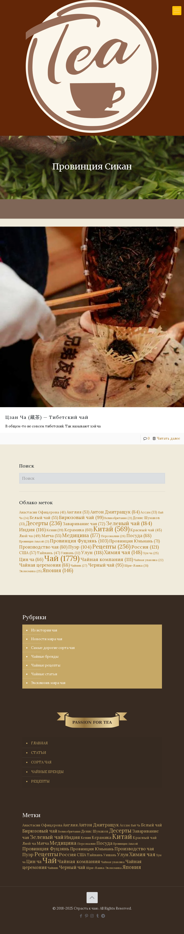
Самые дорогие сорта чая (53, 648)
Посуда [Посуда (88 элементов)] (138, 535)
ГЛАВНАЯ (39, 743)
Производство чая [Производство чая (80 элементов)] (43, 547)
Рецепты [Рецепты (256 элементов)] (111, 546)
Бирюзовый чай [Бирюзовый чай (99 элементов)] (81, 517)
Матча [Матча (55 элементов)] (51, 535)
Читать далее (168, 438)
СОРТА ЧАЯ (41, 762)
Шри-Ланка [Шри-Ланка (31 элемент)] (136, 565)
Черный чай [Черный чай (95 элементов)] (105, 565)
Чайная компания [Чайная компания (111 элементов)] (106, 559)
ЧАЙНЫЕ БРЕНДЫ (47, 772)
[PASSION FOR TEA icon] (103, 915)
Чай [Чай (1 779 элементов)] (62, 558)
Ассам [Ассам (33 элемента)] (148, 512)
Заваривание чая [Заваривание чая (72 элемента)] (84, 523)
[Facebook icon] (81, 915)
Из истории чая (44, 630)
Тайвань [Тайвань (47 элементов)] (48, 552)
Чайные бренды (44, 656)
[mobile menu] (176, 10)
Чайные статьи (44, 674)
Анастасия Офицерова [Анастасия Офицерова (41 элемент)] (42, 512)
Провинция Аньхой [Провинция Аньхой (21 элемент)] (34, 541)
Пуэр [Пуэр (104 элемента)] (79, 547)
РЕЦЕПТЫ (40, 781)
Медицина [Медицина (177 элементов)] (81, 535)
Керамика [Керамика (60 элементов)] (78, 529)
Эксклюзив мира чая (48, 683)
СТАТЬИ (38, 752)
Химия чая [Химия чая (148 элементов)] (123, 552)
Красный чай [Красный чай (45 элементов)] (146, 530)
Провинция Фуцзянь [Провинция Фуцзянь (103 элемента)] (79, 541)
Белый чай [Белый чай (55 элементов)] (43, 517)
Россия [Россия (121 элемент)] (145, 547)
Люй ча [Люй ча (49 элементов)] (30, 535)
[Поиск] (92, 478)
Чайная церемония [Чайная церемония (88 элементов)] (44, 565)
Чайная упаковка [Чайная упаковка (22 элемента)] (148, 560)
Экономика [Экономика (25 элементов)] (30, 571)
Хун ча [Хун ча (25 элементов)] (151, 553)
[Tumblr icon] (98, 915)
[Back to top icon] (92, 897)
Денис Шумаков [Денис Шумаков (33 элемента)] (94, 831)
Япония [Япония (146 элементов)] (57, 570)
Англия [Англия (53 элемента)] (78, 512)
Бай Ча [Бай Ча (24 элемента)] (135, 825)
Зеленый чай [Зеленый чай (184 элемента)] (129, 523)
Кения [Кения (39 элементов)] (54, 530)
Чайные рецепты (45, 665)
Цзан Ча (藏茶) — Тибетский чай (46, 417)
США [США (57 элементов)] (27, 552)
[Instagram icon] (92, 915)
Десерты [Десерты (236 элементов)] (44, 523)
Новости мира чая (46, 639)
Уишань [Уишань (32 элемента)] (110, 855)
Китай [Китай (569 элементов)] (111, 529)
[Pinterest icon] (86, 915)
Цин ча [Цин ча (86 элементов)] (31, 559)
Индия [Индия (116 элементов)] (32, 530)
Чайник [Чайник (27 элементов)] (79, 565)
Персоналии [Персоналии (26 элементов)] (113, 536)
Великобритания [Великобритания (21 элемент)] (118, 518)
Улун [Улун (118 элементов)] (92, 552)
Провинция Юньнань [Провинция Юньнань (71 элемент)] (134, 541)
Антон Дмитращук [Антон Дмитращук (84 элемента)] (115, 512)
